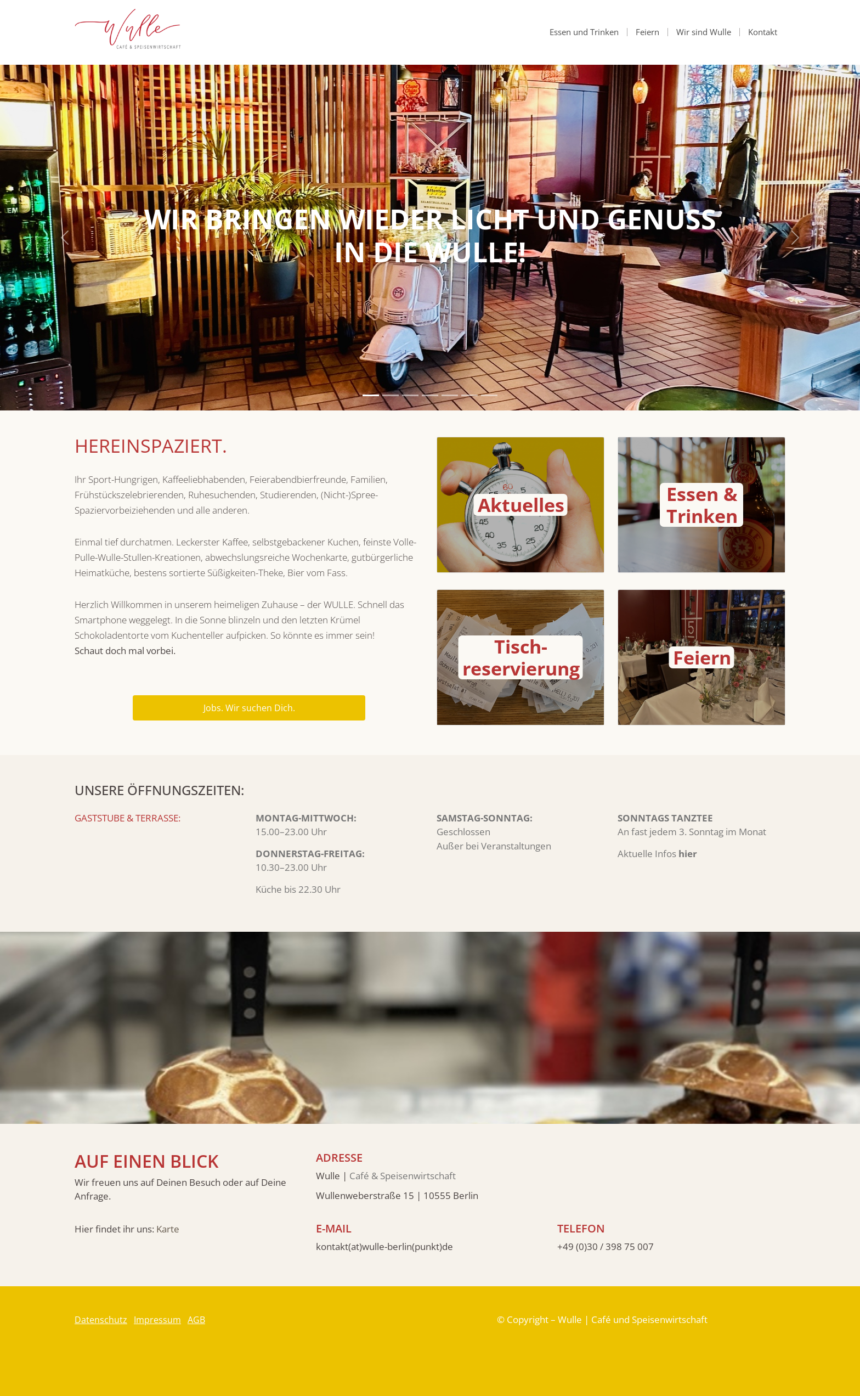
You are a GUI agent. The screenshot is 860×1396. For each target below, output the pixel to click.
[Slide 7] (489, 395)
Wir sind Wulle (703, 32)
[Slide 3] (410, 395)
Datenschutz (101, 1320)
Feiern (647, 32)
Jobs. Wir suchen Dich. (249, 708)
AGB (196, 1320)
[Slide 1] (371, 395)
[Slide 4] (430, 395)
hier (687, 853)
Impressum (157, 1320)
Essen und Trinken (584, 32)
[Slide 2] (390, 395)
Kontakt (762, 32)
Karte (167, 1229)
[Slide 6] (469, 395)
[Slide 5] (450, 395)
